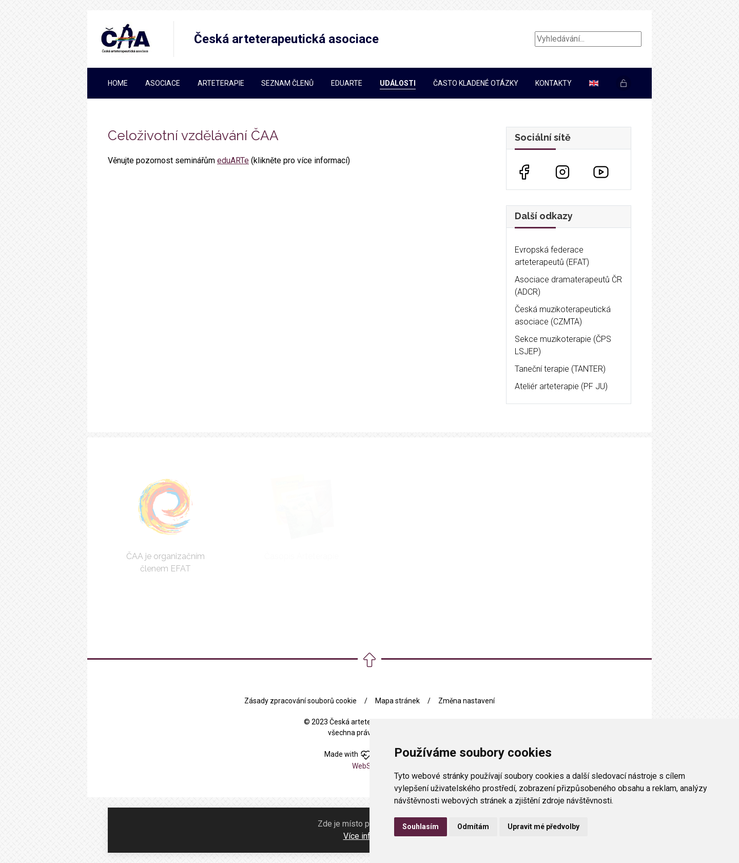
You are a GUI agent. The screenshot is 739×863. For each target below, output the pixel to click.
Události (398, 83)
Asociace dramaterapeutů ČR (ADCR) (568, 286)
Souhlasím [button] (420, 826)
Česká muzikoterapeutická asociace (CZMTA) (563, 315)
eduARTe (233, 160)
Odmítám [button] (473, 826)
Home (118, 83)
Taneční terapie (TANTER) (560, 369)
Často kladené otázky (475, 83)
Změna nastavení (466, 701)
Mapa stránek (397, 701)
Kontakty (553, 83)
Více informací (369, 836)
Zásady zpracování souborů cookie (300, 701)
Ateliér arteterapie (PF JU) (561, 386)
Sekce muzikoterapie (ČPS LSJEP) (563, 345)
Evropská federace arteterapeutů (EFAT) (552, 256)
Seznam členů (287, 83)
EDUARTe (346, 83)
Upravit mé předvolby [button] (543, 826)
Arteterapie (221, 83)
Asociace (162, 83)
